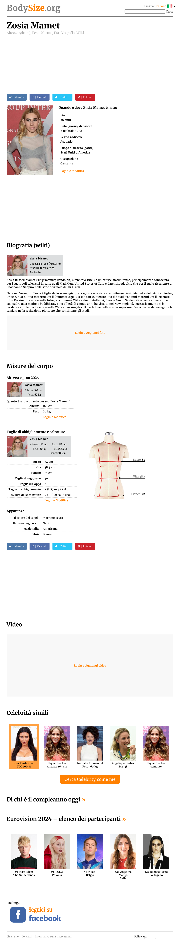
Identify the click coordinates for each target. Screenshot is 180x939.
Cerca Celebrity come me (90, 779)
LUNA (57, 873)
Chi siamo (13, 936)
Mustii (90, 873)
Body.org (33, 8)
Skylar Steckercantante (156, 765)
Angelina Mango (123, 873)
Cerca (169, 11)
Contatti (27, 936)
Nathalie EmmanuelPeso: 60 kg (90, 765)
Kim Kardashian (24, 765)
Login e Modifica (72, 171)
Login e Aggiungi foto (90, 332)
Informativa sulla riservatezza (53, 936)
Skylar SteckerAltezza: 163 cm (57, 765)
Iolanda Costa (156, 873)
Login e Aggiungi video (90, 665)
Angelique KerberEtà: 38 (123, 765)
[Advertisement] (90, 61)
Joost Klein (24, 873)
